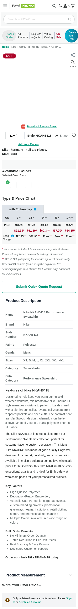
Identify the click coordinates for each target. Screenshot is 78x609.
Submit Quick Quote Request (39, 286)
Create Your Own (72, 35)
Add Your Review (28, 144)
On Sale (59, 36)
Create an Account (30, 602)
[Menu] (5, 5)
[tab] (23, 209)
